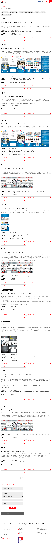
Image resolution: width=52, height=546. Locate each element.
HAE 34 (3, 120)
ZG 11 (3, 448)
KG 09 (3, 93)
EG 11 (3, 406)
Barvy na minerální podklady (26, 12)
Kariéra (20, 532)
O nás (20, 526)
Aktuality (21, 530)
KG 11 (3, 165)
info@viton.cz (5, 537)
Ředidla (43, 12)
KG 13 (3, 249)
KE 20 (3, 19)
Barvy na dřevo (13, 12)
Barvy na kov (5, 12)
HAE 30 (3, 45)
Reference (21, 529)
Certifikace (21, 528)
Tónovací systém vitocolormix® (42, 533)
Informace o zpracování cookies (25, 533)
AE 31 (3, 371)
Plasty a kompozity (6, 14)
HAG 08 (3, 205)
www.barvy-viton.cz (6, 538)
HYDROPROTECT (7, 290)
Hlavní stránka (4, 8)
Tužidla (37, 12)
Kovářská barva (6, 321)
